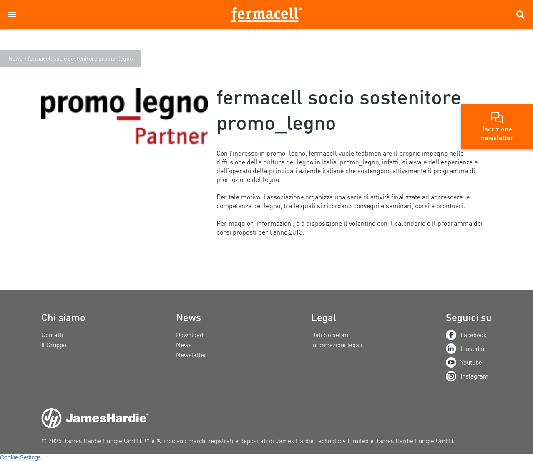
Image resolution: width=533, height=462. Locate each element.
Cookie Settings (20, 457)
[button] (12, 14)
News (15, 58)
